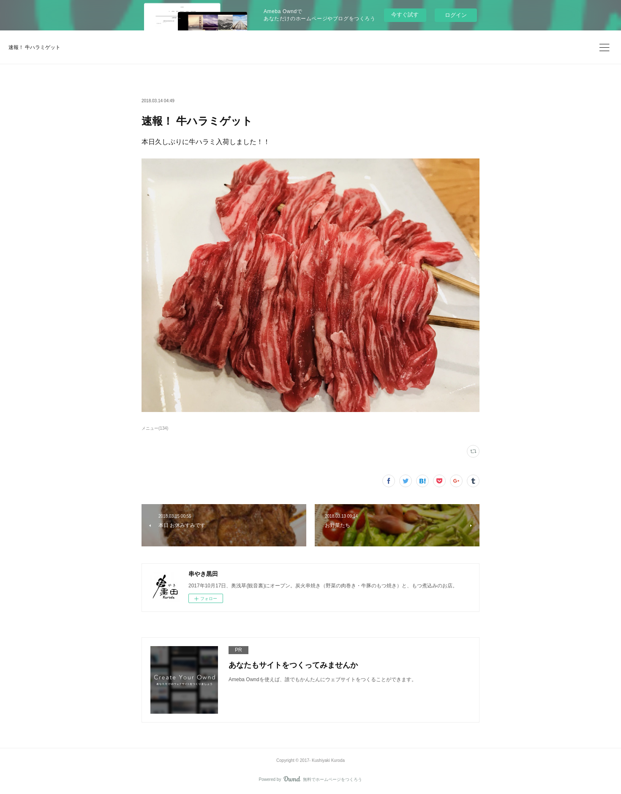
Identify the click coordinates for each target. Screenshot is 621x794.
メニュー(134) (155, 428)
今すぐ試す (405, 14)
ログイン (456, 15)
